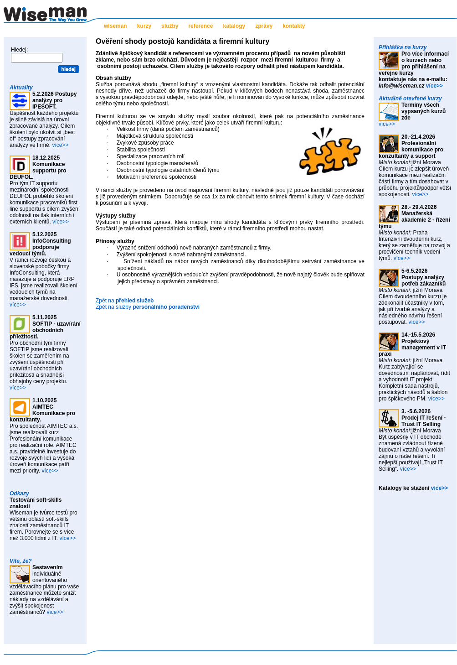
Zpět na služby (148, 307)
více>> (60, 145)
